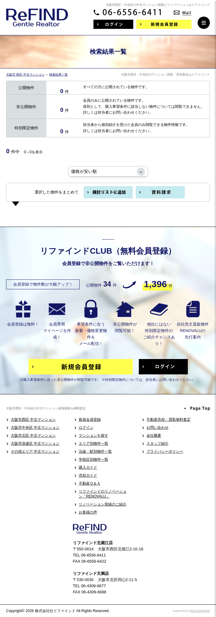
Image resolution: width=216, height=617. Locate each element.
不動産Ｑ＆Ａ (89, 483)
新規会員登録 (90, 419)
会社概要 (153, 435)
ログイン (86, 427)
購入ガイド (88, 467)
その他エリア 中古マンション (35, 451)
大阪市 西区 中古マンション (25, 74)
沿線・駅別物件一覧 (95, 451)
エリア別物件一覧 (93, 443)
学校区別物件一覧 (93, 459)
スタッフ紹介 (157, 443)
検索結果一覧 (58, 74)
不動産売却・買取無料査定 (168, 419)
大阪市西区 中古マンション (33, 419)
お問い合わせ (157, 427)
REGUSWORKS (200, 610)
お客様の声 (88, 512)
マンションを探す (93, 435)
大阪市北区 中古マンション (33, 435)
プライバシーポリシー (164, 451)
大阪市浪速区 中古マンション (35, 443)
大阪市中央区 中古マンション (35, 427)
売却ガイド (88, 475)
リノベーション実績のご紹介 (103, 504)
